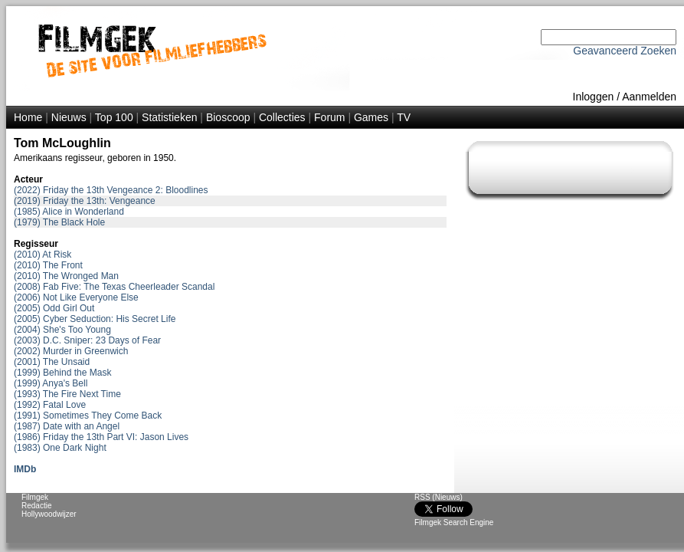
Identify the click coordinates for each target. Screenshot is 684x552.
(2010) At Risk (42, 254)
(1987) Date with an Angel (66, 426)
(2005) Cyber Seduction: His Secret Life (94, 319)
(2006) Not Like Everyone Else (76, 297)
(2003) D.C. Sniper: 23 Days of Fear (87, 340)
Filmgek (34, 497)
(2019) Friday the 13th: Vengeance (84, 201)
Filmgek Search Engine (453, 522)
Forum (329, 117)
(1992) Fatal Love (50, 404)
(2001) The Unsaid (52, 361)
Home (28, 117)
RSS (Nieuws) (438, 497)
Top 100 (114, 117)
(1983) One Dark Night (60, 447)
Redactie (36, 505)
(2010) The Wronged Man (66, 276)
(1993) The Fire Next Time (67, 394)
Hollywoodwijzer (49, 514)
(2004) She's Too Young (62, 329)
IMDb (25, 469)
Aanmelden (649, 96)
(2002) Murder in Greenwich (71, 351)
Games (371, 117)
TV (404, 117)
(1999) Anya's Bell (50, 383)
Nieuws (69, 117)
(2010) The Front (48, 265)
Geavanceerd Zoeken (624, 50)
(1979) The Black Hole (59, 222)
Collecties (282, 117)
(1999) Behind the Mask (62, 372)
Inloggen (593, 96)
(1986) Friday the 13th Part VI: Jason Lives (101, 437)
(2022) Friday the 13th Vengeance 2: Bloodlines (111, 190)
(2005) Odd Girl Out (54, 308)
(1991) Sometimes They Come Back (88, 415)
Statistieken (169, 117)
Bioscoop (228, 117)
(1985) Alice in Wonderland (69, 211)
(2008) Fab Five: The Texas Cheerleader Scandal (114, 286)
